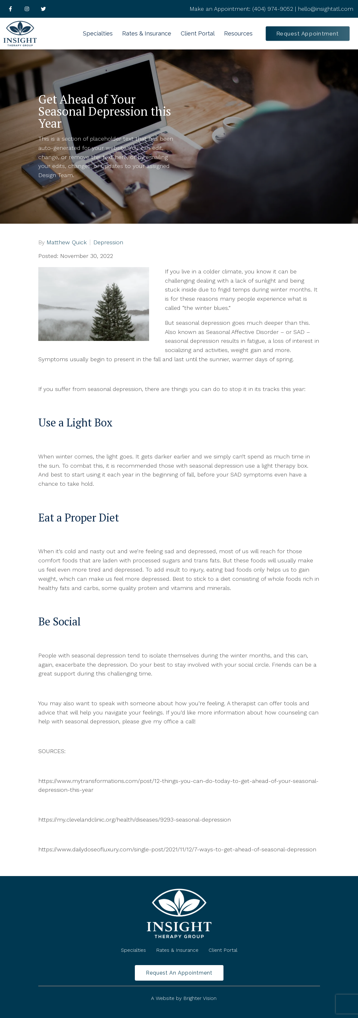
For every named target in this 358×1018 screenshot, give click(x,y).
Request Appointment (308, 33)
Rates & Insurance (146, 33)
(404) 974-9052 (272, 8)
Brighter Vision (200, 998)
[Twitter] (43, 9)
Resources (238, 33)
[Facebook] (10, 9)
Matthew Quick (67, 242)
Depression (108, 242)
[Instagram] (27, 9)
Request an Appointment (179, 973)
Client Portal (198, 33)
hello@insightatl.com (325, 8)
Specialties (98, 33)
